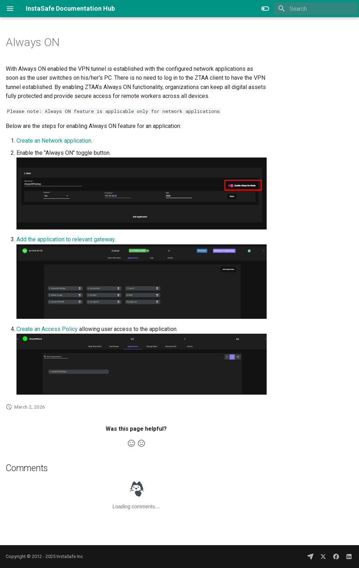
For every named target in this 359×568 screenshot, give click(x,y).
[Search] (316, 8)
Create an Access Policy (47, 329)
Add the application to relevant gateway (65, 239)
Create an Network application (53, 140)
